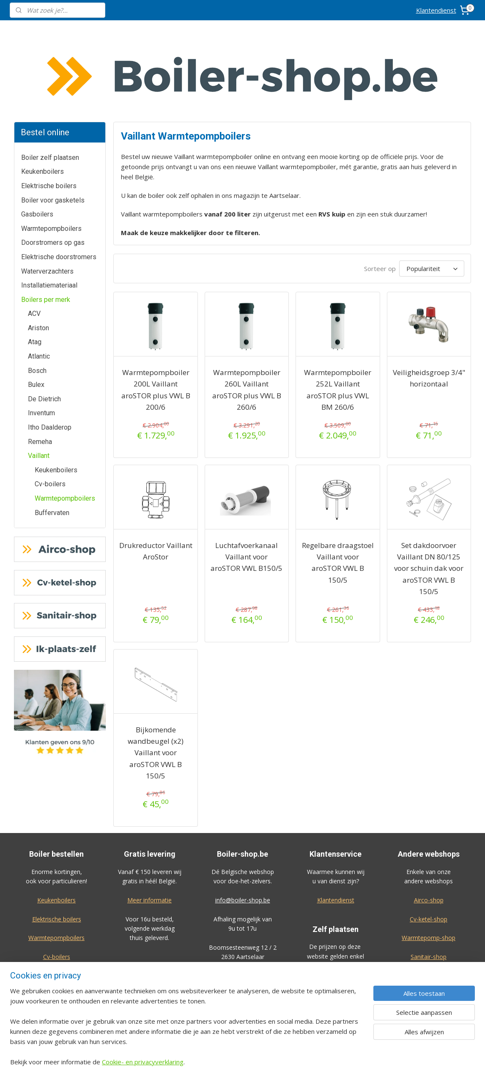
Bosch (37, 307)
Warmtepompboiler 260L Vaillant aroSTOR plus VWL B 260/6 (246, 326)
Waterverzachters (47, 208)
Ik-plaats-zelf (428, 912)
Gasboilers (37, 151)
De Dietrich (44, 336)
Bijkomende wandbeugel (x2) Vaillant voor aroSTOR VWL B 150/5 (156, 689)
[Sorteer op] (432, 205)
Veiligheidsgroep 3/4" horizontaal (429, 314)
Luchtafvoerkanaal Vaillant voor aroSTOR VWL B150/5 (247, 493)
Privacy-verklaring (428, 1016)
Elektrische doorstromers (58, 193)
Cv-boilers (50, 421)
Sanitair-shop (429, 893)
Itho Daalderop (49, 364)
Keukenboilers (42, 108)
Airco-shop (429, 837)
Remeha (40, 378)
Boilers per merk (45, 236)
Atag (34, 278)
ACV (34, 250)
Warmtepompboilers (51, 165)
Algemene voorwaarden (428, 997)
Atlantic (39, 293)
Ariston (38, 264)
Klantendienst (436, 10)
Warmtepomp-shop (428, 874)
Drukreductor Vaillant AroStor (155, 487)
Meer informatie (149, 837)
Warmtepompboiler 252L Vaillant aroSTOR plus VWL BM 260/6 (338, 326)
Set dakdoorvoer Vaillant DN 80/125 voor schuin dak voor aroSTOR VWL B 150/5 (428, 505)
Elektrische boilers (49, 122)
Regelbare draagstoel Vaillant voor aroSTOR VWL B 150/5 (338, 499)
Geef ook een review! (56, 988)
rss (285, 1061)
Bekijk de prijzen (335, 996)
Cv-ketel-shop (428, 856)
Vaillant (38, 392)
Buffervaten (52, 449)
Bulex (36, 321)
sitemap (268, 1061)
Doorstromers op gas (53, 179)
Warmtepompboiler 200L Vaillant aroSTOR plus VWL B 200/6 (155, 326)
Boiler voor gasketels (53, 137)
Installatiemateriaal (49, 222)
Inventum (41, 349)
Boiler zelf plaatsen (50, 94)
